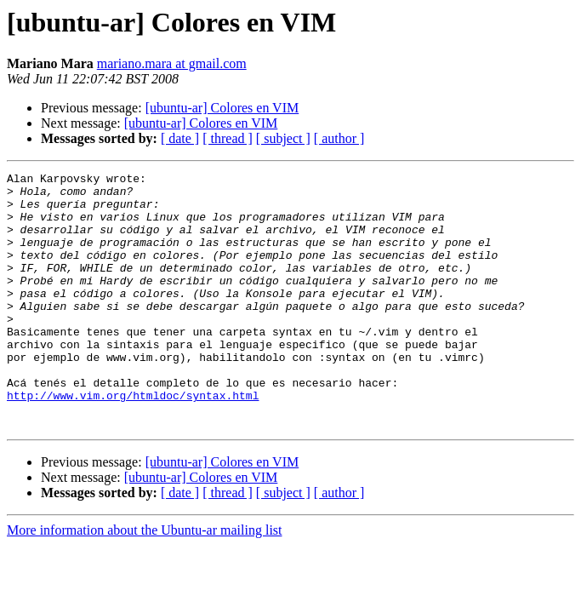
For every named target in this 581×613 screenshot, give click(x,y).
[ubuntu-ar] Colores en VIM (222, 107)
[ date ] (180, 138)
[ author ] (339, 138)
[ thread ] (227, 138)
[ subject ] (283, 138)
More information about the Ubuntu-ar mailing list (144, 581)
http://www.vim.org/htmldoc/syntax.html (133, 441)
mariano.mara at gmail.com (172, 63)
